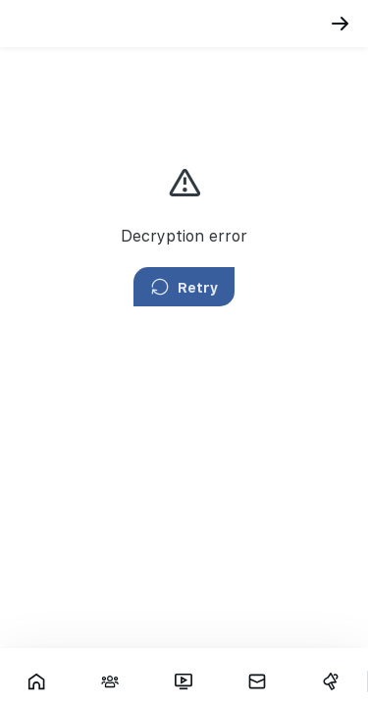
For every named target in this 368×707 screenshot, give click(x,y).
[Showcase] (37, 681)
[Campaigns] (330, 681)
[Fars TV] (184, 681)
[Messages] (256, 681)
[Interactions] (110, 681)
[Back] (340, 23)
